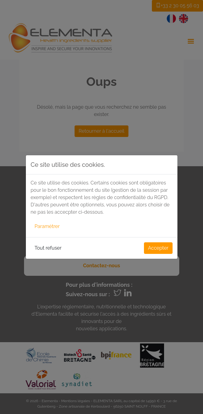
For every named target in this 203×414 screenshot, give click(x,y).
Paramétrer (47, 226)
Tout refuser (48, 248)
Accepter (158, 248)
